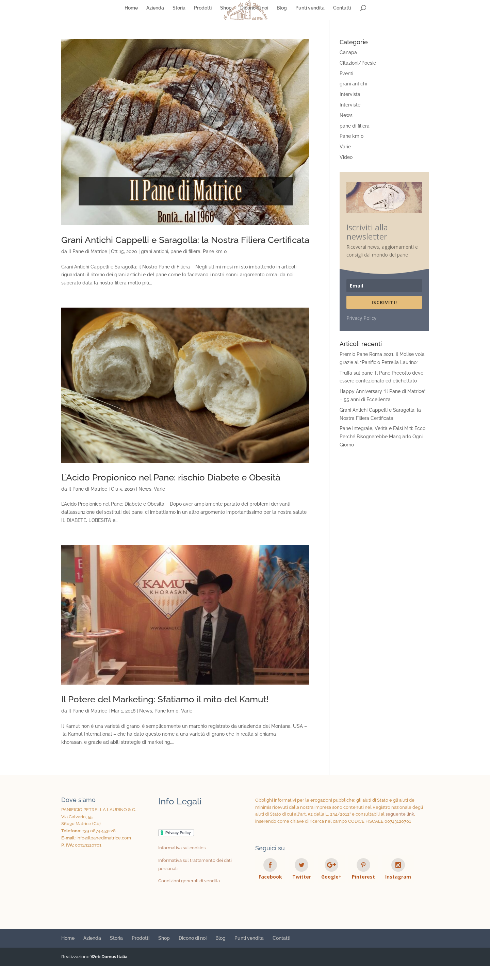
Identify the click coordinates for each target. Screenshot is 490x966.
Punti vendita (310, 8)
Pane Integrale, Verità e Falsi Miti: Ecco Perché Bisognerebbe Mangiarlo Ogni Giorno (382, 436)
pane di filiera (185, 251)
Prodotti (203, 8)
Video (346, 157)
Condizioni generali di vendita (189, 880)
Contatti (342, 8)
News (144, 489)
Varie (159, 489)
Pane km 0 (215, 251)
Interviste (350, 105)
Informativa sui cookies (182, 847)
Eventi (346, 73)
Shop (226, 8)
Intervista (350, 94)
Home (131, 8)
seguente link (400, 814)
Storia (179, 8)
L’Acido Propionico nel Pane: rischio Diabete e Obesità (170, 477)
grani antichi (154, 251)
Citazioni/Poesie (358, 63)
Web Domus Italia (109, 956)
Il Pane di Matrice (87, 251)
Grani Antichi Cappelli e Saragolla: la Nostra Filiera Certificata (185, 240)
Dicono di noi (254, 8)
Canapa (348, 52)
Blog (282, 8)
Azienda (155, 8)
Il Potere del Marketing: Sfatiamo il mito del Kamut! (165, 699)
